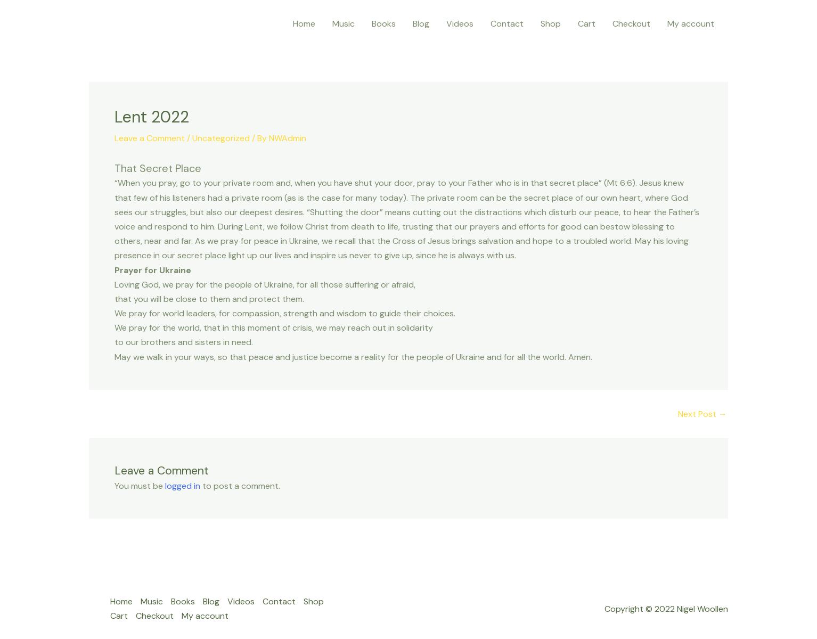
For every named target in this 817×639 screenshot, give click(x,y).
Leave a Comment (150, 138)
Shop (551, 23)
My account (690, 23)
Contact (507, 23)
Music (343, 23)
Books (384, 23)
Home (304, 23)
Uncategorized (221, 138)
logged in (182, 485)
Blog (421, 23)
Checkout (631, 23)
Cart (586, 23)
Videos (459, 23)
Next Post (702, 414)
